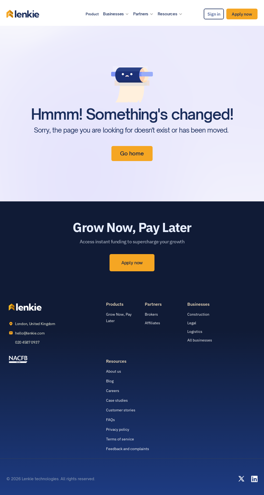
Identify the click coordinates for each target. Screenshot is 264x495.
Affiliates (152, 322)
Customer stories (120, 410)
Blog (110, 381)
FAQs (110, 419)
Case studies (117, 400)
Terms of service (120, 439)
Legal (191, 322)
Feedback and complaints (127, 448)
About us (113, 371)
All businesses (199, 340)
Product (92, 14)
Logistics (194, 331)
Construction (198, 314)
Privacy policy (117, 429)
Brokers (151, 314)
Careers (112, 390)
